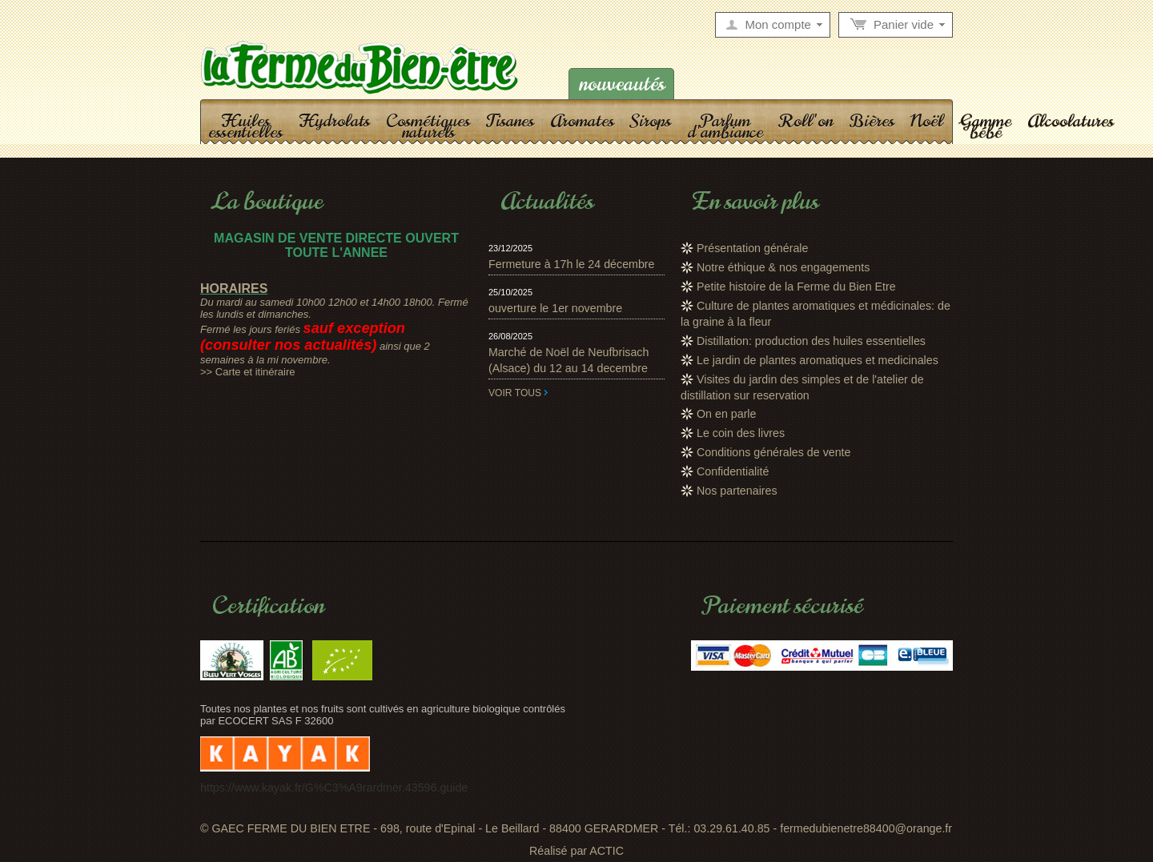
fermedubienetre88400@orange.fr (866, 828)
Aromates (582, 120)
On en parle (726, 413)
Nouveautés (622, 83)
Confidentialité (733, 471)
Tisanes (510, 120)
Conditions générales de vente (774, 452)
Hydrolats (334, 120)
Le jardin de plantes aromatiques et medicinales (817, 360)
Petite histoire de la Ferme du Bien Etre (796, 286)
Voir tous (514, 393)
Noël (926, 120)
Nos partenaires (737, 490)
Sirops (650, 120)
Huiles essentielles (245, 125)
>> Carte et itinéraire (247, 372)
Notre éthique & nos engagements (783, 267)
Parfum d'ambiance (725, 125)
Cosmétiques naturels (428, 125)
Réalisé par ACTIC (576, 850)
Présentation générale (752, 248)
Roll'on (806, 120)
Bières (871, 120)
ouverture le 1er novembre (555, 308)
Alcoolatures (1070, 120)
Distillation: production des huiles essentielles (811, 341)
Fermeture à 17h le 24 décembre (571, 264)
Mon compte (778, 24)
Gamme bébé (985, 125)
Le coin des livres (741, 433)
